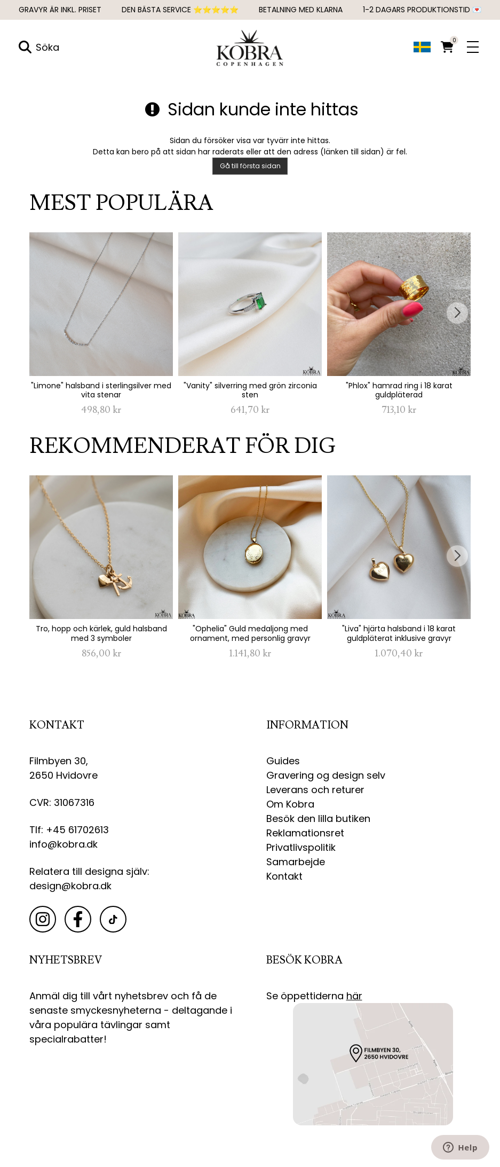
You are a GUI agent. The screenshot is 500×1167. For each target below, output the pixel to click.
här (354, 996)
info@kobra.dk (63, 844)
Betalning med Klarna (301, 9)
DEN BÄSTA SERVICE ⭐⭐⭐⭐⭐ (180, 9)
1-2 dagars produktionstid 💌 (422, 9)
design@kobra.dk (70, 886)
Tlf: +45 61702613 (69, 830)
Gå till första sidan (250, 166)
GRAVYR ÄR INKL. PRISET (60, 9)
